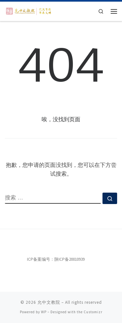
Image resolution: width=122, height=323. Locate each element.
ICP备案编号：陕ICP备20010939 (56, 259)
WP (44, 312)
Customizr (93, 312)
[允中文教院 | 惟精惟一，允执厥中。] (29, 11)
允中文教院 (48, 302)
